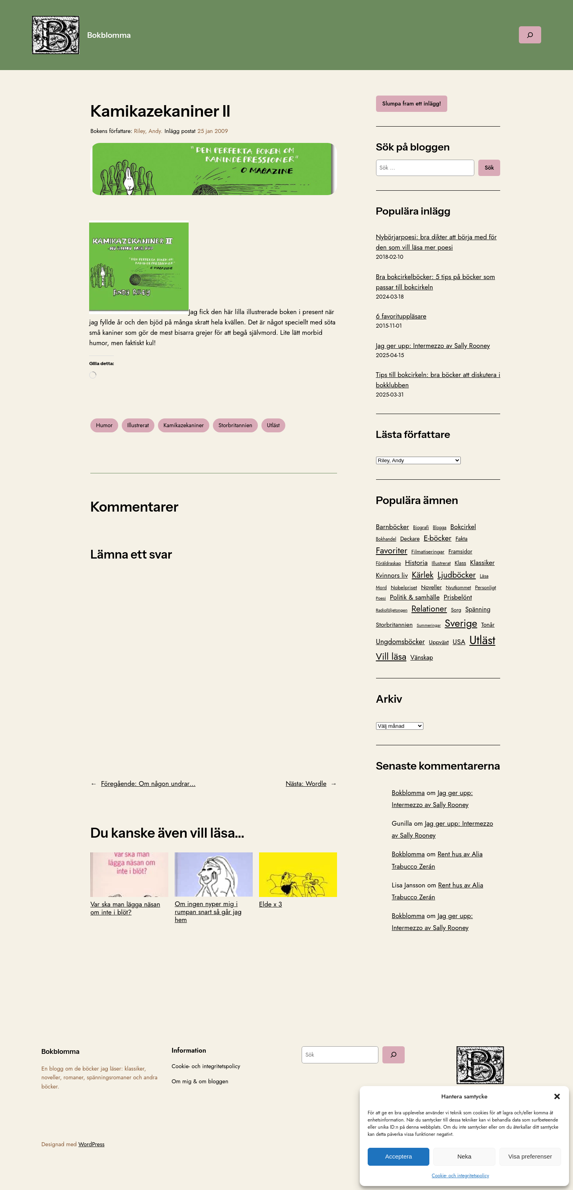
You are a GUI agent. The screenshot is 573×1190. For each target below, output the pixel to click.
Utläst (273, 425)
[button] (557, 1096)
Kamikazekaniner (184, 425)
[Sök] (393, 1054)
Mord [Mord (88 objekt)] (381, 587)
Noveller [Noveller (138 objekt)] (431, 587)
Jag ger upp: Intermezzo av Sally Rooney (433, 345)
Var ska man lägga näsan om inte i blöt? (129, 884)
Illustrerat (138, 425)
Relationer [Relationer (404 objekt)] (429, 608)
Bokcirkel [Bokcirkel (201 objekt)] (463, 526)
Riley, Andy (147, 131)
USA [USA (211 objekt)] (459, 642)
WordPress (91, 1144)
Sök (489, 168)
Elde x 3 (298, 880)
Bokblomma (109, 35)
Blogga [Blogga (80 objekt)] (439, 527)
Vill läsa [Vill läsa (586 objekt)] (391, 656)
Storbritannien (235, 425)
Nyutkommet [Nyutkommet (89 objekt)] (458, 587)
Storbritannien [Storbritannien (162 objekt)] (394, 624)
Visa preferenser (530, 1156)
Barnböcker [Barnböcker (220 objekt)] (392, 527)
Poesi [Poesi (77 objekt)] (381, 598)
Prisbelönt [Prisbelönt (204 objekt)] (458, 597)
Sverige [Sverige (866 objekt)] (461, 623)
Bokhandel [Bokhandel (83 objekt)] (386, 539)
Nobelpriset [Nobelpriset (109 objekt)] (404, 587)
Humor (104, 425)
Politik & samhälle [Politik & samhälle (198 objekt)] (415, 597)
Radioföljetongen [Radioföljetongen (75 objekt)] (391, 610)
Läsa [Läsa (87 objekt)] (484, 576)
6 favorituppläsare (401, 316)
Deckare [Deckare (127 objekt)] (410, 539)
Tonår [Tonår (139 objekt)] (488, 624)
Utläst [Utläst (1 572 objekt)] (482, 640)
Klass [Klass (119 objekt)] (460, 563)
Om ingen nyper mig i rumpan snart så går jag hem (214, 888)
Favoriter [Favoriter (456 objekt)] (391, 550)
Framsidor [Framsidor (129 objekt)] (460, 551)
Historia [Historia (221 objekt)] (416, 562)
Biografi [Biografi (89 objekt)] (421, 527)
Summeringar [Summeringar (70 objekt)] (428, 625)
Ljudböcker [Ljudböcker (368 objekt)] (456, 575)
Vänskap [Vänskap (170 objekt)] (421, 657)
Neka (464, 1156)
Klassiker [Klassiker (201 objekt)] (482, 562)
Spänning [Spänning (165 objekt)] (477, 609)
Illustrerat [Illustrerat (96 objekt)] (441, 563)
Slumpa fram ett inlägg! (411, 103)
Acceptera (398, 1156)
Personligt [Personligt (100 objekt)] (485, 587)
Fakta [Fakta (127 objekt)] (462, 539)
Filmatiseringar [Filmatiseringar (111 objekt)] (427, 551)
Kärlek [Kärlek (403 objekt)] (423, 575)
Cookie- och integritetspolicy (460, 1175)
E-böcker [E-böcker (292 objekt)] (438, 537)
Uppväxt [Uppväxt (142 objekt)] (439, 642)
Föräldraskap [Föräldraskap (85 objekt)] (388, 563)
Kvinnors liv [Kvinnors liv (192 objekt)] (392, 575)
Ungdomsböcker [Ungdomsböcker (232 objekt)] (400, 642)
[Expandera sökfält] (530, 34)
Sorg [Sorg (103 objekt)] (456, 610)
